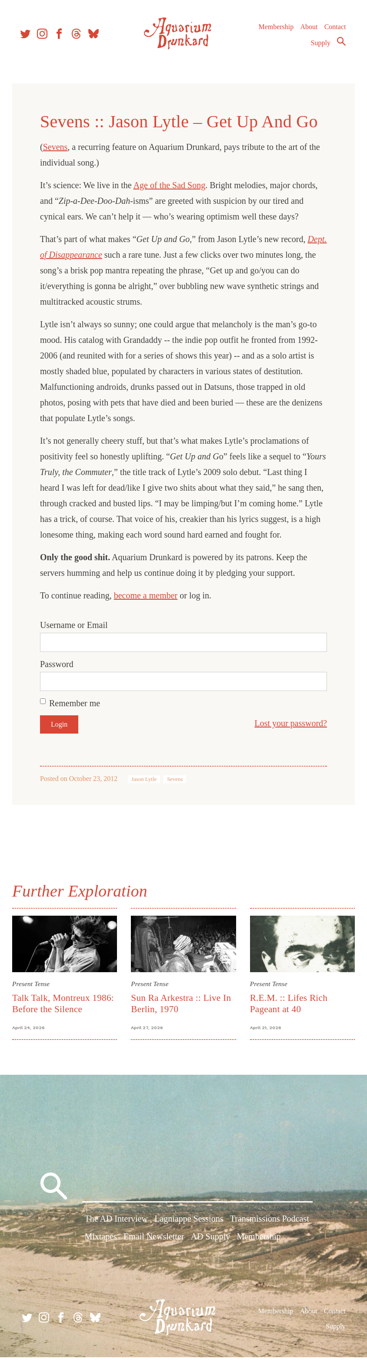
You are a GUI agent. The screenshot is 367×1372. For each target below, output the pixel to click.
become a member (148, 611)
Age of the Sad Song (171, 185)
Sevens (57, 147)
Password (58, 679)
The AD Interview (116, 1235)
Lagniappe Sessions (188, 1235)
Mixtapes (100, 1253)
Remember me (76, 719)
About (306, 30)
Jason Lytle (145, 795)
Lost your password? (289, 739)
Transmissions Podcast (269, 1235)
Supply (318, 46)
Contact (333, 30)
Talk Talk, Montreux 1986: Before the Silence (65, 1018)
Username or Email (76, 640)
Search (339, 44)
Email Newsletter (153, 1253)
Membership (273, 30)
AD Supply (210, 1253)
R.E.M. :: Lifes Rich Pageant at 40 (288, 1018)
